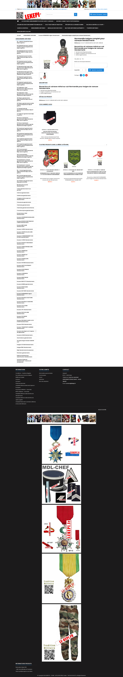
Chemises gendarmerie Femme (25, 208)
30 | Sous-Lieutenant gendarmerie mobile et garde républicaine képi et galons (25, 124)
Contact (66, 369)
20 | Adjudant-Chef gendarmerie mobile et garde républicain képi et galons (25, 94)
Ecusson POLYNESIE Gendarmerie (22, 317)
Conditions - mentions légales (23, 373)
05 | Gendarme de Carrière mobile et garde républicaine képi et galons (25, 63)
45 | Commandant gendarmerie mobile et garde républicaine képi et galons (25, 156)
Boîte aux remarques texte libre (82, 61)
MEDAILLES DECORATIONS (55, 28)
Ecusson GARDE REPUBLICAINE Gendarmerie (25, 247)
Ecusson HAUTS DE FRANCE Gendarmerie (24, 266)
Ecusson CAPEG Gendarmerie (25, 229)
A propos (18, 381)
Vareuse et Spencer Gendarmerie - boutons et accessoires (24, 361)
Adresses (41, 379)
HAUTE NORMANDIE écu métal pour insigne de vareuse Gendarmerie (96, 172)
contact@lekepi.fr (62, 9)
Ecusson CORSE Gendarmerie (25, 240)
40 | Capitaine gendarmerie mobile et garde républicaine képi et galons (25, 145)
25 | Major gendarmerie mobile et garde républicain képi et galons (25, 105)
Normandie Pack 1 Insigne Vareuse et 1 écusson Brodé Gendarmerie (50, 173)
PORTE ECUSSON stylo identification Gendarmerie (24, 356)
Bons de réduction (43, 381)
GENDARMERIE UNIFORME (38, 28)
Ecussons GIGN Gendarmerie (24, 335)
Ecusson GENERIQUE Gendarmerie (22, 251)
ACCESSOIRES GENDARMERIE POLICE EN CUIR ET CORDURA (37, 21)
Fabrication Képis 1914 (21, 667)
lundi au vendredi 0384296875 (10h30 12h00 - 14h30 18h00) (37, 9)
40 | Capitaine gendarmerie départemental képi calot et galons (24, 140)
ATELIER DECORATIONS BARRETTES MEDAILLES (29, 24)
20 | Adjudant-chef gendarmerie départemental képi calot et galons (25, 89)
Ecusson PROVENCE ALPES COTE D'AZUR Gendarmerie (25, 321)
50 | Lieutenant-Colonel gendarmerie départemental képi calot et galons (25, 161)
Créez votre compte (102, 9)
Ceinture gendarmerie (23, 193)
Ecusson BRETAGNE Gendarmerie (22, 225)
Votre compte (44, 369)
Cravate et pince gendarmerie (25, 210)
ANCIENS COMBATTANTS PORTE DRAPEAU (67, 21)
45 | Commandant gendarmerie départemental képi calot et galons (25, 151)
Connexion (92, 9)
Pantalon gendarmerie (23, 353)
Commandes (42, 375)
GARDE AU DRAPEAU (22, 28)
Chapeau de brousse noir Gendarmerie (24, 199)
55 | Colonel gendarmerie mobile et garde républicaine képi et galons (25, 177)
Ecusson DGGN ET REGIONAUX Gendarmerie (25, 243)
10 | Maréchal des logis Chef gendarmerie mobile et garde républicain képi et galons (25, 73)
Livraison (18, 379)
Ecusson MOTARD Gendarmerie (25, 291)
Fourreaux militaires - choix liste (24, 389)
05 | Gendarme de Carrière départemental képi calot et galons (24, 57)
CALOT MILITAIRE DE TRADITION (53, 24)
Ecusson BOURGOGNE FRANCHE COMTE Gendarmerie (25, 221)
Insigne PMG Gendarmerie (24, 347)
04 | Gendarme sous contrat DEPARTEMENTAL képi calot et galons (25, 52)
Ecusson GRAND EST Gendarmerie (22, 255)
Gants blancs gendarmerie (24, 338)
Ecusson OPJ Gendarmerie (24, 309)
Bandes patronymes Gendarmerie (22, 185)
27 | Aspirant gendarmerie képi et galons (25, 114)
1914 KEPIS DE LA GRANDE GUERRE (74, 24)
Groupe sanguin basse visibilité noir (25, 341)
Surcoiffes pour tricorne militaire (24, 375)
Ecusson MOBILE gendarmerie (25, 284)
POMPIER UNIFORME (92, 28)
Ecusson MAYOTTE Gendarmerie (25, 281)
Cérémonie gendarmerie (23, 195)
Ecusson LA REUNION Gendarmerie (22, 274)
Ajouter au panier (95, 70)
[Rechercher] (61, 14)
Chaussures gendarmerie (24, 202)
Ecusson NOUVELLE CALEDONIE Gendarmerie (25, 302)
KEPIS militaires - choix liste (22, 391)
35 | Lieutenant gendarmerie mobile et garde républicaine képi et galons (25, 135)
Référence (77, 43)
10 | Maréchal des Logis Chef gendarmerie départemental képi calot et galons (25, 68)
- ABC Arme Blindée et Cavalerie (24, 669)
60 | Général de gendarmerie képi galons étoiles (25, 181)
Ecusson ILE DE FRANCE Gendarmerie (23, 270)
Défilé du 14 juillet (20, 377)
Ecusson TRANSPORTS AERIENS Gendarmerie (25, 327)
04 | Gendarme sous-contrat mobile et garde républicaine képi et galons (25, 47)
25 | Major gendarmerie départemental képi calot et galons (24, 99)
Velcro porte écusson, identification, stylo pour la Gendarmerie (49, 133)
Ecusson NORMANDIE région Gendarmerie (24, 294)
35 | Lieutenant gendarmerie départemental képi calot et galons (24, 130)
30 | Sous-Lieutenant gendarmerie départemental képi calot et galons (25, 119)
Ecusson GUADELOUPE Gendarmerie (22, 259)
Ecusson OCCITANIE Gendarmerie (22, 306)
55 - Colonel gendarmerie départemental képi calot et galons (24, 172)
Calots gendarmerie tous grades (24, 189)
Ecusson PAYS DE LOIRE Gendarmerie (23, 313)
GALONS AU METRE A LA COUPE (94, 24)
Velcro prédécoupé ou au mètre (24, 671)
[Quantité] (82, 70)
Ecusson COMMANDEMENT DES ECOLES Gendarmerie (25, 236)
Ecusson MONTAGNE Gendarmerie (22, 287)
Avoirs (40, 377)
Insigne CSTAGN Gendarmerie (25, 344)
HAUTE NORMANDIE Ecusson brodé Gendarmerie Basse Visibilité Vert (73, 173)
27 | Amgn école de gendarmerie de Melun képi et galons (25, 110)
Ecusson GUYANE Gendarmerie (25, 262)
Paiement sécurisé (20, 383)
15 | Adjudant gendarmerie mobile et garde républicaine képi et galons (25, 84)
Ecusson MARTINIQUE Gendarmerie (22, 278)
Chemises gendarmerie (23, 205)
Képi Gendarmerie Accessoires (25, 350)
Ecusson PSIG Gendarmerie (24, 324)
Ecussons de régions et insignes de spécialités (25, 331)
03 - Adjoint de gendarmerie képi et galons (24, 42)
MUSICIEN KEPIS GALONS (24, 31)
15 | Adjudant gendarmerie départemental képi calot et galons (24, 78)
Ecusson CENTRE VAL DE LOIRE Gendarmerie (24, 232)
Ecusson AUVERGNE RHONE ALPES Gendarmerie (25, 217)
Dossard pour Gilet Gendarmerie (22, 213)
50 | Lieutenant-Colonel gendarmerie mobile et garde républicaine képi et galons (25, 166)
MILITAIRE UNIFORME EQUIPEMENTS (74, 28)
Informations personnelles (46, 373)
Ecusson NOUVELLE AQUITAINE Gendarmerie (24, 298)
